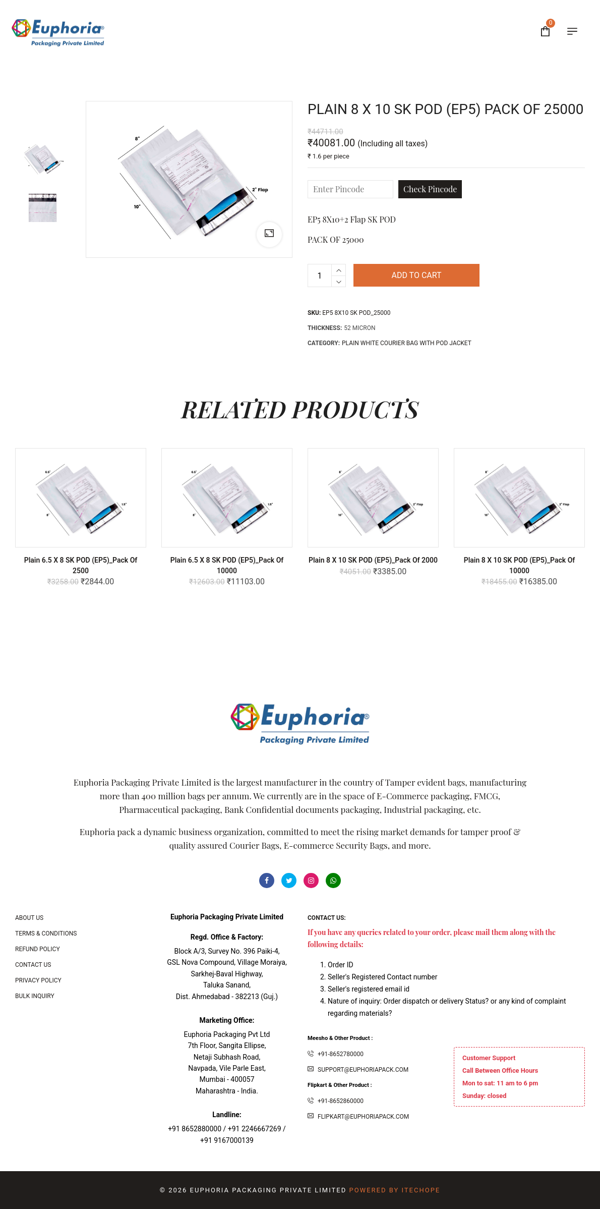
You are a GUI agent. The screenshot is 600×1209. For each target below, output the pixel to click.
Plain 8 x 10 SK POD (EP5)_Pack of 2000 (373, 560)
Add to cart (416, 275)
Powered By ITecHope (394, 1190)
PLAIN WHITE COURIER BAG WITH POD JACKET (406, 343)
